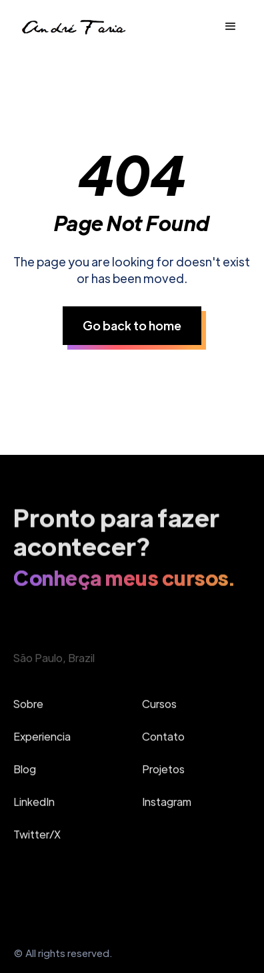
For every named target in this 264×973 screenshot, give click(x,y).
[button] (231, 27)
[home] (72, 26)
